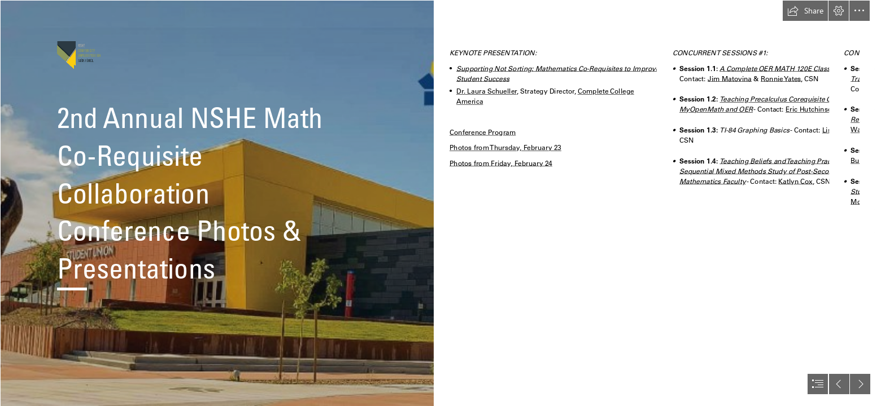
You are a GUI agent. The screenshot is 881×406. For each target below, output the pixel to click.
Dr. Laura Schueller (486, 91)
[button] (805, 11)
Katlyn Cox (796, 181)
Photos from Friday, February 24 (501, 163)
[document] (440, 203)
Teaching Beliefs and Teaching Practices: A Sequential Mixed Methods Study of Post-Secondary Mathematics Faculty (766, 171)
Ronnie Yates (781, 78)
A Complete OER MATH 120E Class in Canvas (791, 68)
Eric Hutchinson (811, 109)
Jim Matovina (730, 78)
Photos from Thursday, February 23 (505, 148)
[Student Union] (217, 203)
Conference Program (483, 132)
